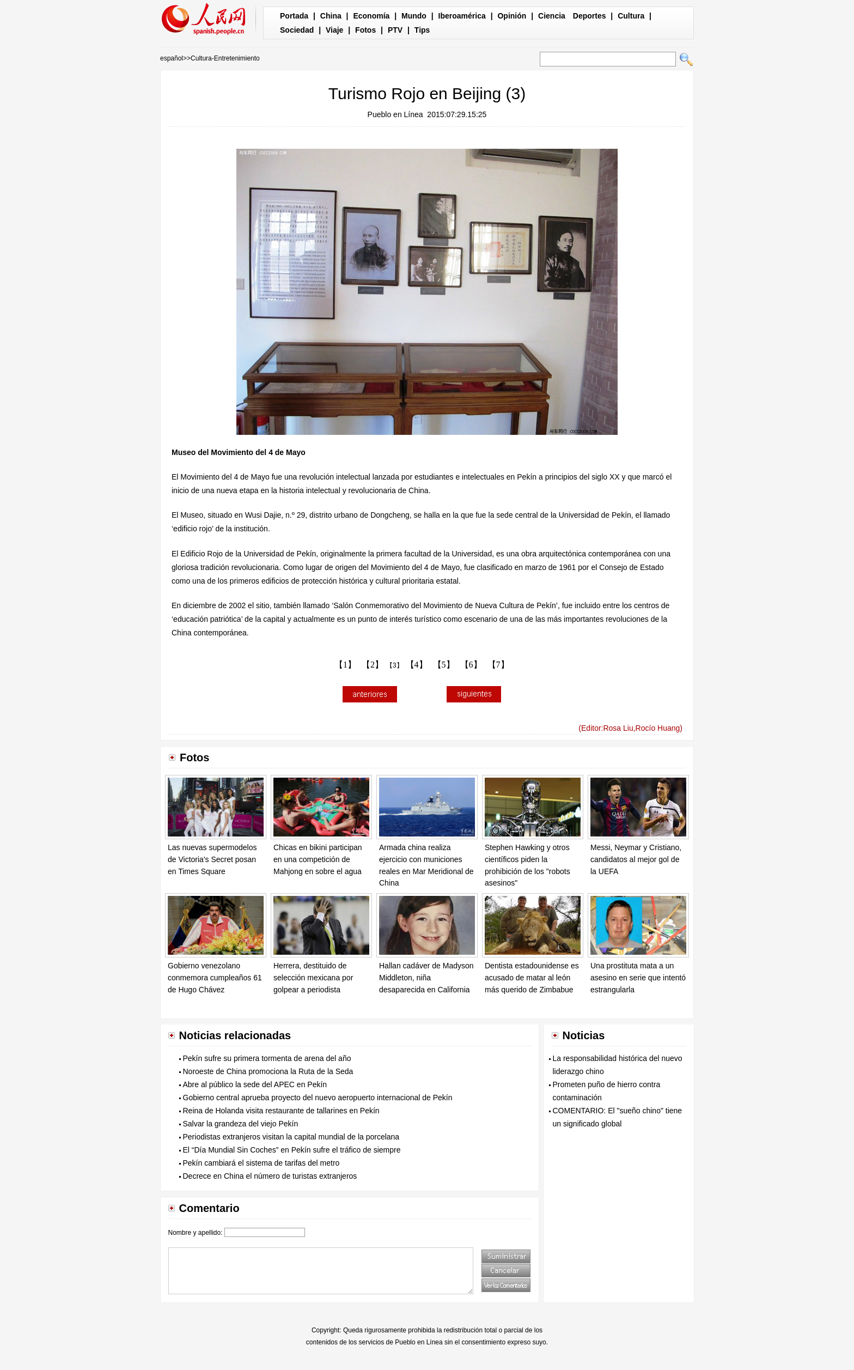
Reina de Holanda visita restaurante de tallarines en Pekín (281, 1110)
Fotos (365, 30)
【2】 (372, 664)
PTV (395, 30)
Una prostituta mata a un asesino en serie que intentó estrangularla (638, 977)
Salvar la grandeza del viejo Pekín (240, 1123)
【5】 (444, 664)
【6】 (471, 664)
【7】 (498, 664)
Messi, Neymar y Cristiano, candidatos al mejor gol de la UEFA (635, 859)
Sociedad (297, 30)
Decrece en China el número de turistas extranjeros (270, 1176)
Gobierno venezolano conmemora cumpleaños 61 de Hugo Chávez (215, 977)
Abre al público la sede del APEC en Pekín (255, 1084)
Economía (371, 15)
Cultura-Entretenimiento (225, 58)
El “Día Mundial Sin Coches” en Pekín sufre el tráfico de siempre (292, 1149)
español (171, 58)
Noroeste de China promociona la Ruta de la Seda (268, 1071)
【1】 (345, 664)
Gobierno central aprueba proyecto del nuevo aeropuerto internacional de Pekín (318, 1097)
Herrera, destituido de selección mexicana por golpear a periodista (313, 977)
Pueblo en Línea (395, 114)
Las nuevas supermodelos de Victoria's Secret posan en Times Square (212, 859)
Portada (294, 15)
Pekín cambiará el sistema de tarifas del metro (261, 1163)
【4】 (417, 664)
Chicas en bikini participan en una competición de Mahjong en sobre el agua (317, 859)
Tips (422, 30)
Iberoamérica (462, 15)
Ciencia (551, 15)
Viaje (334, 30)
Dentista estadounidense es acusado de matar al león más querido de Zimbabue (532, 977)
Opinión (511, 15)
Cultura (631, 15)
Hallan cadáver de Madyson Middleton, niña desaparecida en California (426, 977)
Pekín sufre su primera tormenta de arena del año (267, 1058)
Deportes (589, 15)
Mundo (413, 15)
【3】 (394, 665)
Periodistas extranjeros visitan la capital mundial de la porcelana (291, 1136)
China (330, 15)
